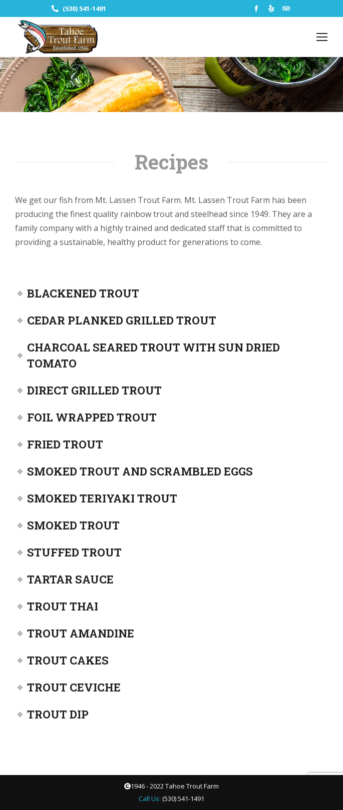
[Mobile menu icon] (322, 37)
